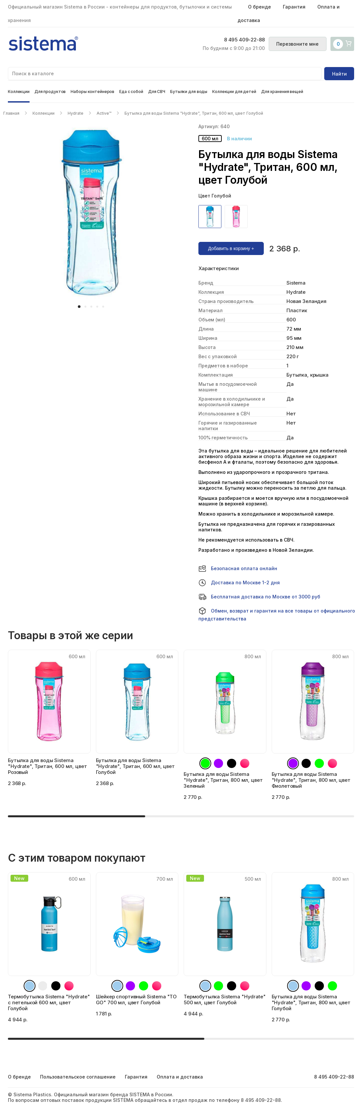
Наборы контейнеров (92, 91)
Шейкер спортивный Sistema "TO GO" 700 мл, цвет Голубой (136, 999)
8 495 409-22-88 (243, 40)
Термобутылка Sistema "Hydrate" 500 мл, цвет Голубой (225, 999)
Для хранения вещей (282, 91)
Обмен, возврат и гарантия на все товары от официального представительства (276, 614)
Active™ (104, 113)
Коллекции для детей (234, 91)
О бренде (259, 7)
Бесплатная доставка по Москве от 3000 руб (259, 597)
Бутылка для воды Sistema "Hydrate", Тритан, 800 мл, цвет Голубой (311, 1002)
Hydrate (75, 113)
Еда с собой (131, 91)
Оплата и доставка (180, 1077)
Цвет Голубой (214, 195)
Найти (339, 74)
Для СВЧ (156, 91)
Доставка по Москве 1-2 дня (239, 583)
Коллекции (19, 91)
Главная (11, 113)
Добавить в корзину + (231, 248)
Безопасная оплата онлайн (237, 568)
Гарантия (294, 7)
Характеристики (218, 268)
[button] (79, 306)
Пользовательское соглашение (78, 1077)
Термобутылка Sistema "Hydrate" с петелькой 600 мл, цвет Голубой (49, 1002)
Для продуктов (50, 91)
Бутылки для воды (188, 91)
